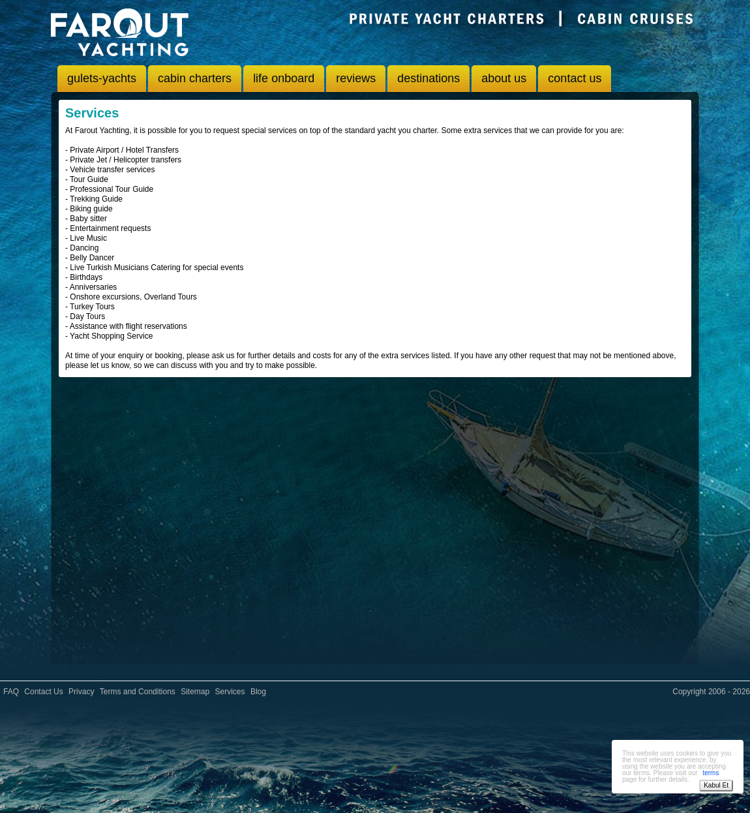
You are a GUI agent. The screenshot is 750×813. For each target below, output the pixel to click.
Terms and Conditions (137, 691)
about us (503, 78)
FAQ (11, 691)
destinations (428, 78)
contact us (574, 78)
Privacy (81, 691)
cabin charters (195, 78)
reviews (356, 78)
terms (710, 772)
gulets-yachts (101, 78)
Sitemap (195, 691)
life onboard (283, 78)
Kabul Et (716, 785)
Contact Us (43, 691)
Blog (258, 691)
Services (230, 691)
